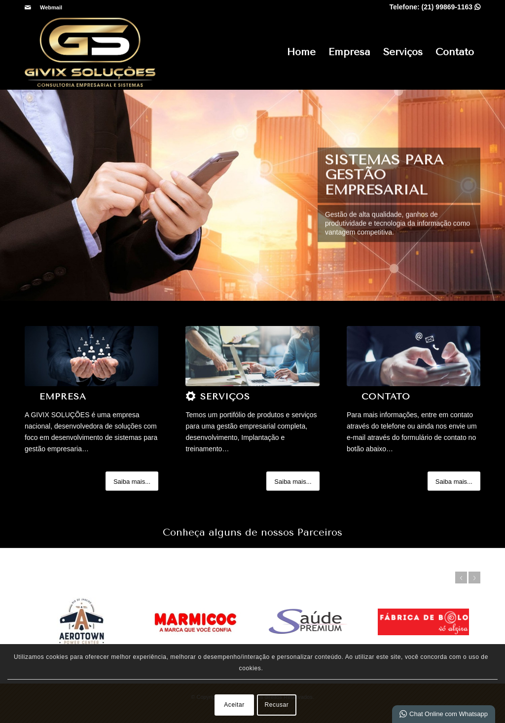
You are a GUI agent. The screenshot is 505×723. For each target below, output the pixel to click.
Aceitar (234, 704)
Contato (454, 52)
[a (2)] (252, 356)
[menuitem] (48, 7)
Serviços (403, 52)
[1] (91, 356)
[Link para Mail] (27, 7)
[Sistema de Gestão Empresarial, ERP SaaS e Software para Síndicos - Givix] (90, 52)
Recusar (277, 704)
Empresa (349, 52)
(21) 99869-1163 (451, 7)
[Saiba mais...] (132, 481)
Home (301, 52)
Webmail (51, 7)
